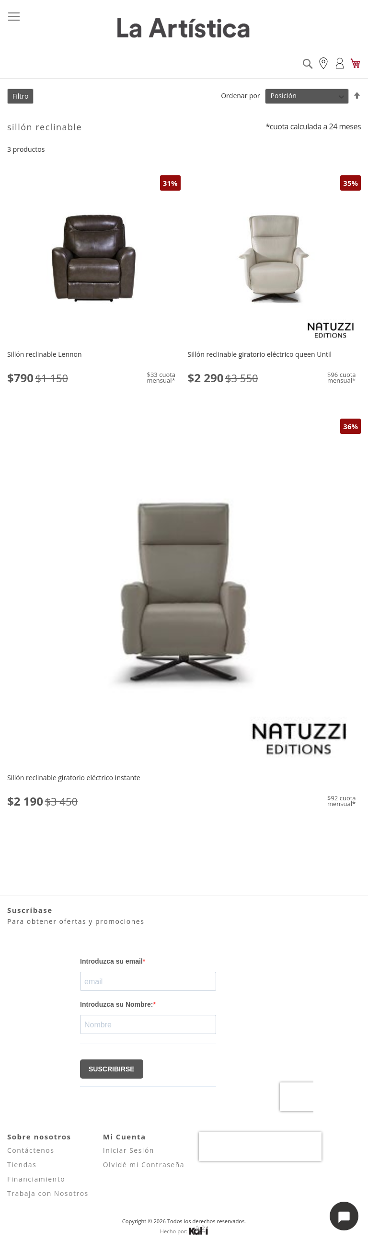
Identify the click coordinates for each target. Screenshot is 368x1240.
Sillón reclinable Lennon (44, 354)
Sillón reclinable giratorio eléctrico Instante (73, 777)
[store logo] (184, 29)
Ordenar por (240, 95)
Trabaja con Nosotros (48, 1193)
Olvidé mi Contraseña (143, 1164)
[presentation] (260, 1146)
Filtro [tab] (20, 96)
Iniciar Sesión (128, 1150)
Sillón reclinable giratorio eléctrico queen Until (260, 354)
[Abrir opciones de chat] (344, 1216)
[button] (15, 182)
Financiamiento (36, 1178)
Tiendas (21, 1164)
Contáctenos (30, 1150)
